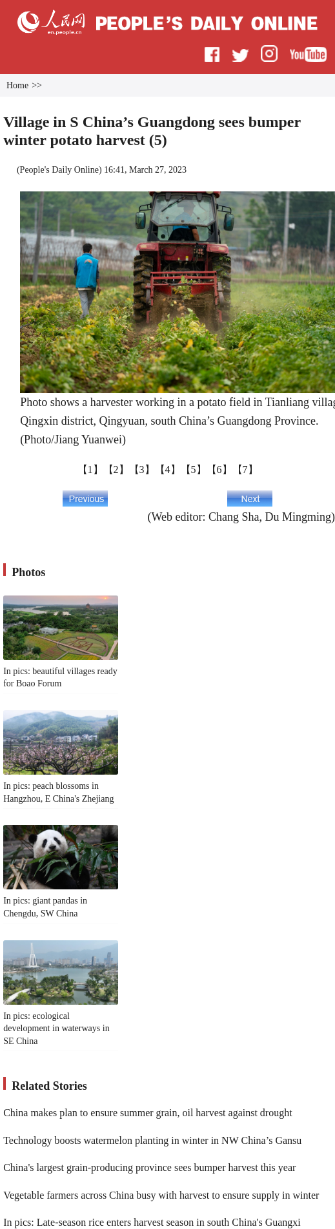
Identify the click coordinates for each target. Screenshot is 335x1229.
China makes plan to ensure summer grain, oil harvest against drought (147, 1112)
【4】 (168, 469)
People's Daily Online (59, 170)
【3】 (142, 469)
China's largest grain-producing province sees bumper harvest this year (149, 1167)
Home (17, 85)
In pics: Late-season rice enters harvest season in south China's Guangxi (152, 1222)
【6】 (219, 469)
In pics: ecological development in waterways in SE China (56, 1028)
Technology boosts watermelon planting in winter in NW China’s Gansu (152, 1140)
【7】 (245, 469)
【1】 (90, 469)
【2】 (116, 469)
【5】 (194, 469)
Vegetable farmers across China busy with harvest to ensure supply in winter (161, 1195)
